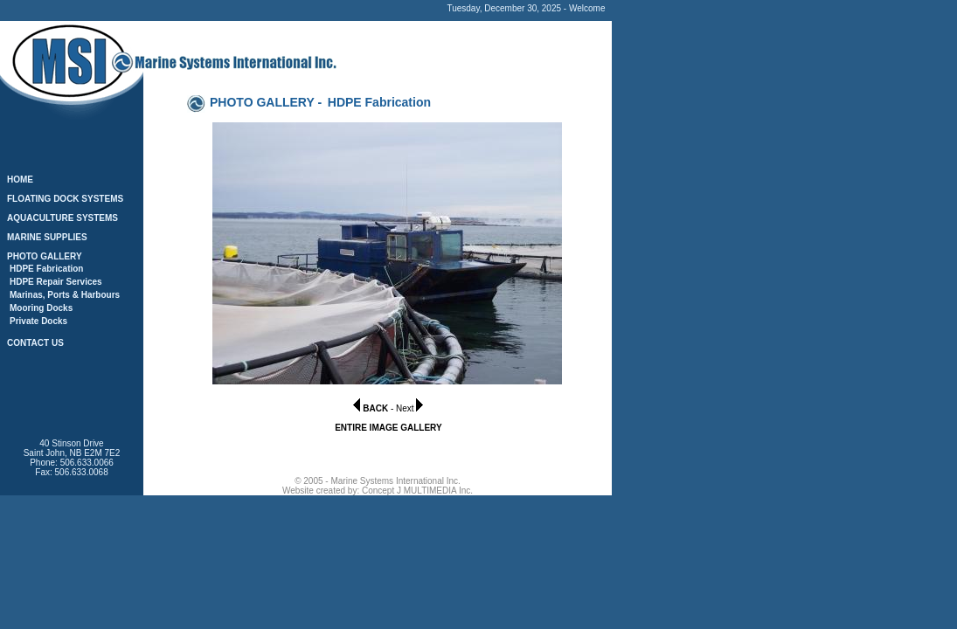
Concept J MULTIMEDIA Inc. (417, 490)
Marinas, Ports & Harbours (65, 295)
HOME (20, 179)
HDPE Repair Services (56, 282)
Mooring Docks (41, 308)
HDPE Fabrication (46, 268)
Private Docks (38, 321)
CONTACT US (35, 343)
